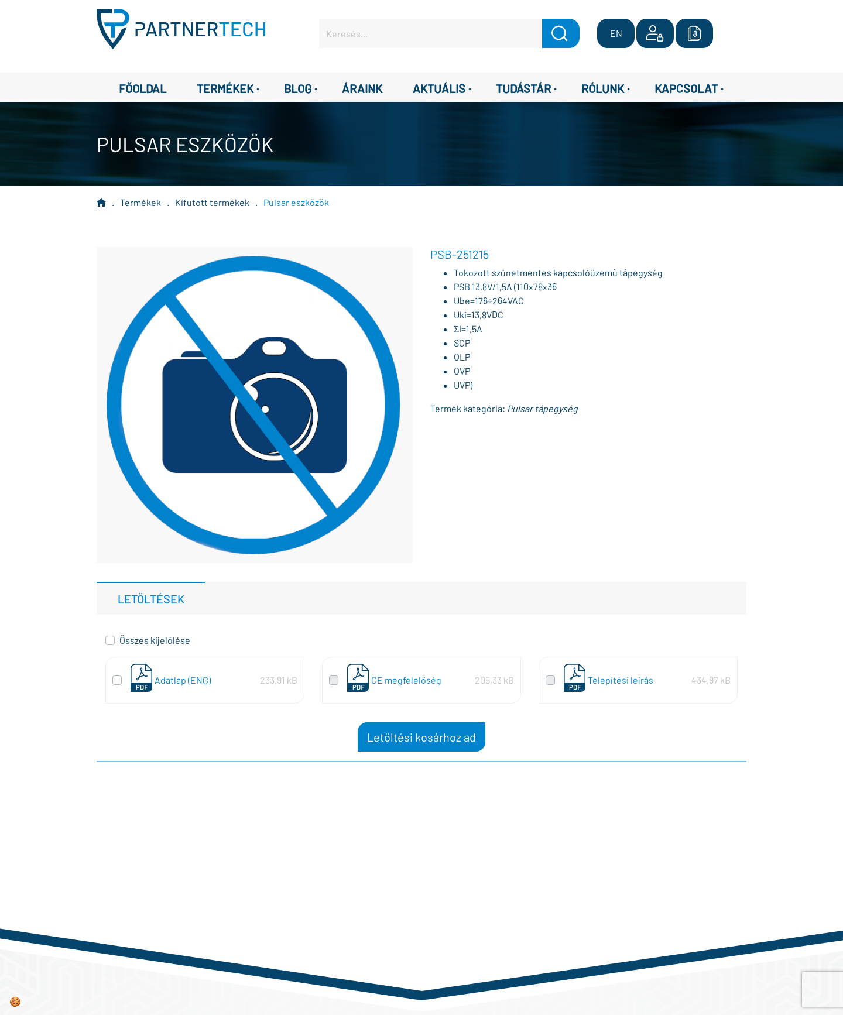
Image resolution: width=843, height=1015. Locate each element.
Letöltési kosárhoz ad (421, 737)
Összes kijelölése (154, 640)
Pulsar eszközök (296, 202)
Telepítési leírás (620, 679)
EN (616, 33)
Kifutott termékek (212, 202)
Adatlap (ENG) (183, 679)
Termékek (140, 202)
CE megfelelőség (406, 679)
